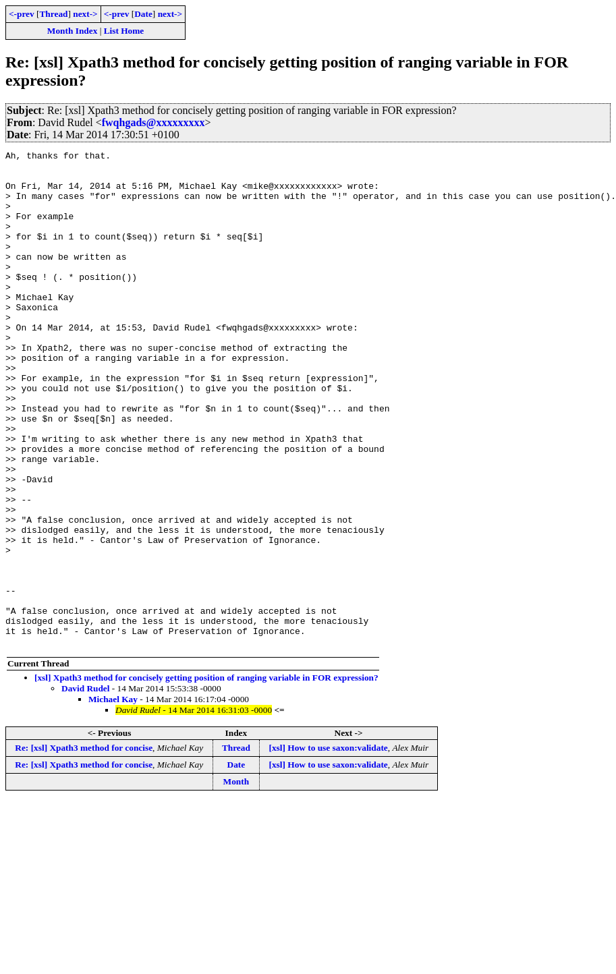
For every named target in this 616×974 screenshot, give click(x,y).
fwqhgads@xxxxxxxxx (153, 122)
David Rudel (85, 787)
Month (236, 881)
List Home (124, 31)
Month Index (72, 31)
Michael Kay (113, 798)
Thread (53, 14)
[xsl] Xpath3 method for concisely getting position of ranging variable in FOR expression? (206, 777)
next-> (85, 14)
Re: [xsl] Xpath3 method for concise (83, 847)
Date (143, 14)
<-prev (21, 14)
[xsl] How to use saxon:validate (328, 847)
